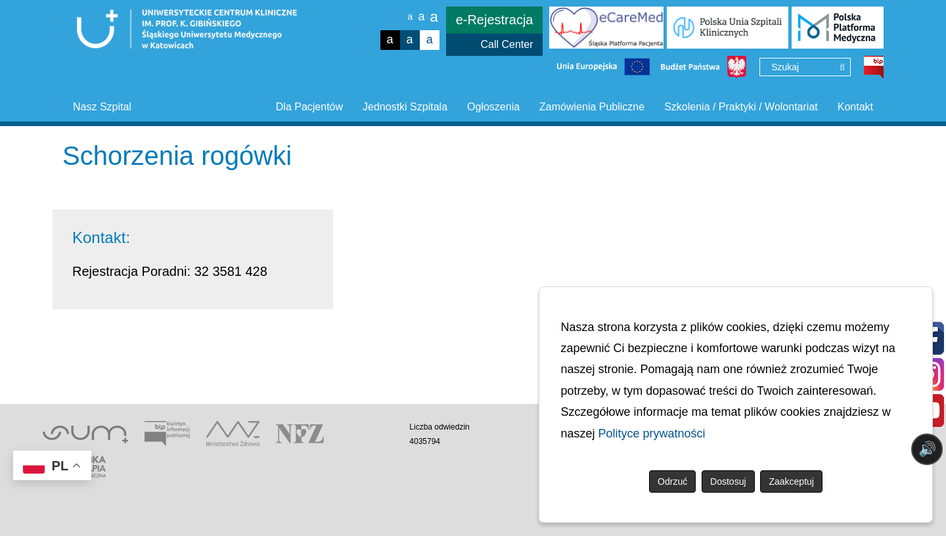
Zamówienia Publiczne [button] (591, 106)
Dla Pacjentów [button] (309, 106)
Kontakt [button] (855, 106)
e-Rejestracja (494, 19)
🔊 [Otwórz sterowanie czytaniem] (927, 449)
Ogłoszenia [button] (493, 106)
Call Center (506, 44)
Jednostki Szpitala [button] (405, 106)
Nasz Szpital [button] (102, 106)
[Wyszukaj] (842, 67)
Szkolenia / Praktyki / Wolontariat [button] (741, 106)
